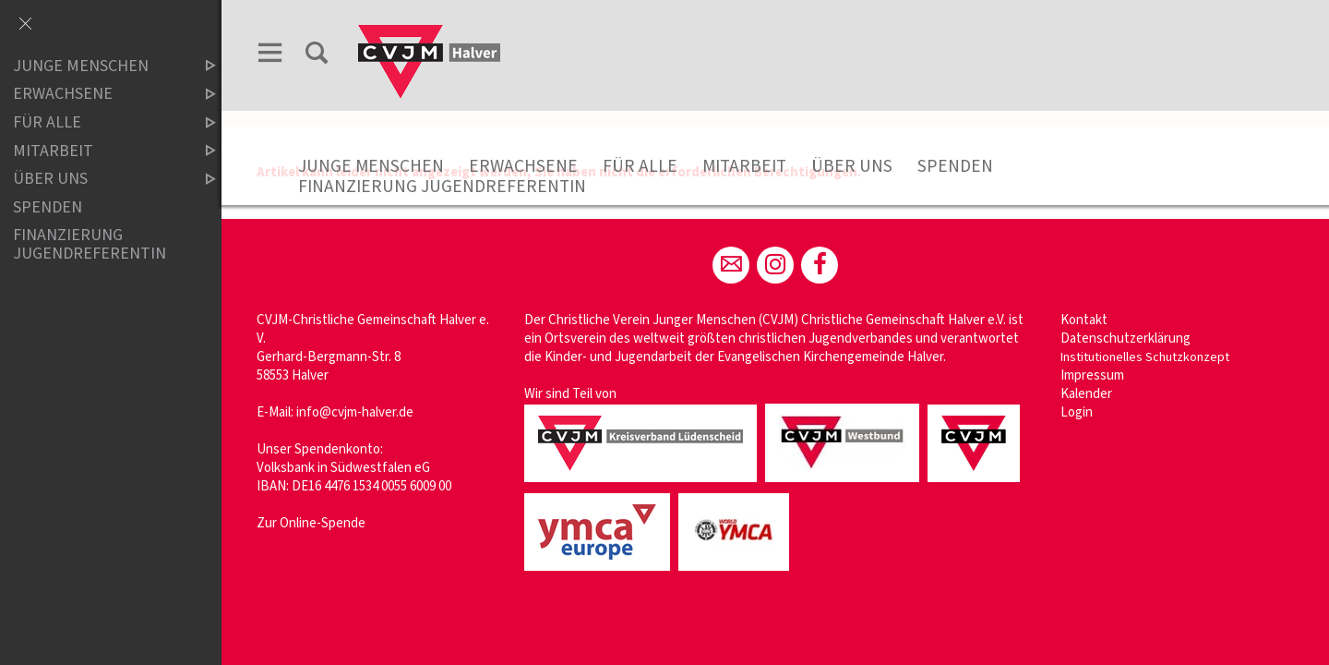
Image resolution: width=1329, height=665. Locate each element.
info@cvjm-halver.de (354, 412)
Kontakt (1084, 320)
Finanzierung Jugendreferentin (442, 187)
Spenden (955, 166)
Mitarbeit (744, 166)
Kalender (1086, 394)
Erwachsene (523, 166)
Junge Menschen (371, 166)
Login (1076, 412)
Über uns (851, 166)
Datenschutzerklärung (1125, 338)
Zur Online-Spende (311, 523)
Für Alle (640, 166)
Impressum (1092, 375)
